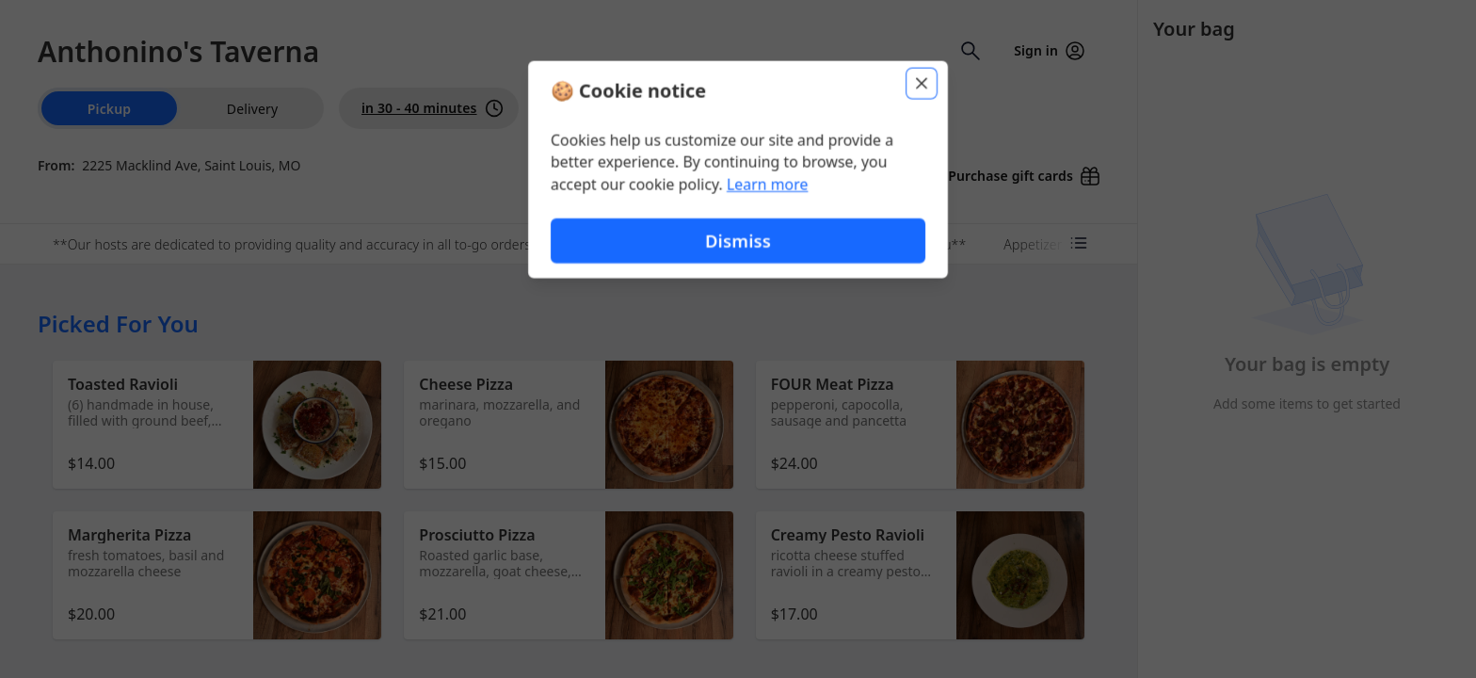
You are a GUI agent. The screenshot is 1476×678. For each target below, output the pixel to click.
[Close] (922, 83)
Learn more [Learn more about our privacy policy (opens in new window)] (768, 184)
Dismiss (738, 240)
